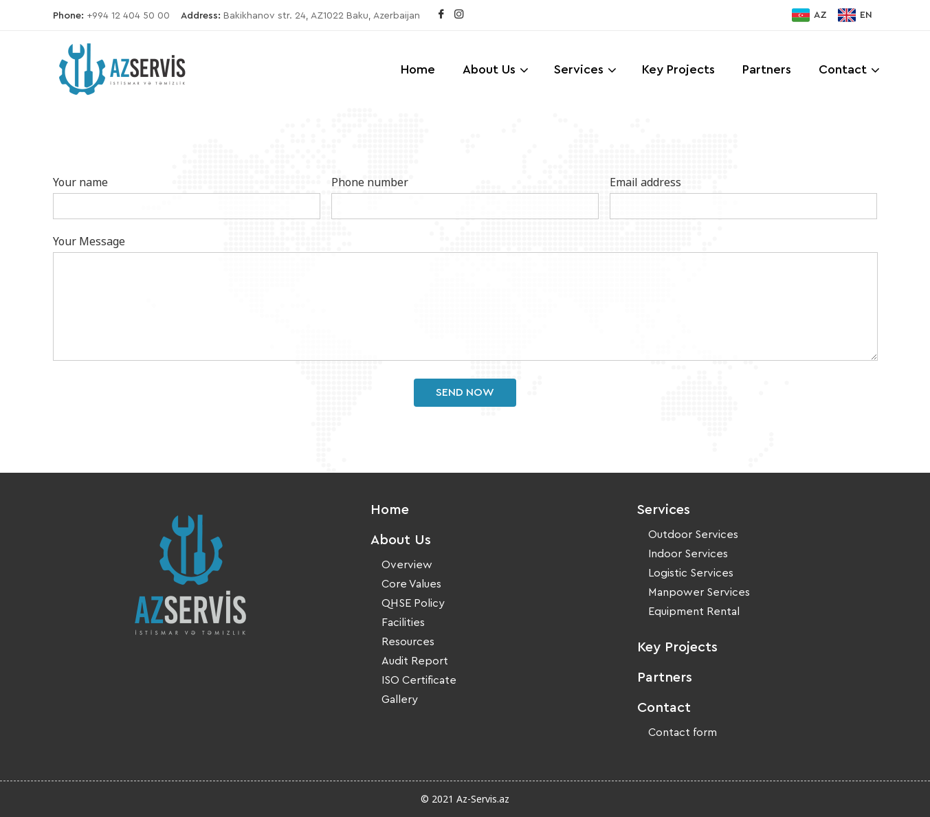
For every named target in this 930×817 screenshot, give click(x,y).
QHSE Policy (413, 603)
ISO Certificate (418, 680)
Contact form (682, 732)
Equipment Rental (694, 611)
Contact (843, 69)
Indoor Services (688, 553)
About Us (489, 69)
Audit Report (414, 661)
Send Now (465, 392)
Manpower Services (699, 592)
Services (579, 69)
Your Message (89, 241)
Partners (766, 69)
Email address (645, 182)
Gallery (399, 699)
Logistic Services (690, 573)
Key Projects (678, 69)
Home (418, 69)
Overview (406, 564)
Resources (407, 641)
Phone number (369, 182)
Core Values (411, 584)
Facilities (403, 622)
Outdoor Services (693, 534)
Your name (80, 182)
